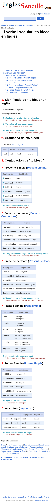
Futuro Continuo (41, 449)
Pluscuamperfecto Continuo (11, 449)
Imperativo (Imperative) (16, 92)
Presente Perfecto (21, 447)
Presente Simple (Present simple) (20, 78)
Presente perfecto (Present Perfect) (21, 85)
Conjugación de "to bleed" (14, 75)
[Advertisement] (32, 54)
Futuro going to (7, 451)
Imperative (26, 408)
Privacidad (38, 500)
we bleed (8, 192)
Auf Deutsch (45, 14)
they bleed (9, 200)
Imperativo (43, 451)
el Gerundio (14, 453)
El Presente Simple (16, 445)
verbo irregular (17, 144)
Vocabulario (32, 497)
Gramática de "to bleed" (14, 73)
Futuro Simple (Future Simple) (19, 90)
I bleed (8, 178)
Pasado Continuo (7, 447)
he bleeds (8, 187)
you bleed (9, 183)
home (3, 445)
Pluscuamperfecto (36, 447)
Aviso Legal (44, 500)
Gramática (22, 497)
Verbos (11, 26)
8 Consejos (5, 457)
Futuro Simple (28, 449)
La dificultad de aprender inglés (24, 457)
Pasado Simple (44, 445)
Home (3, 26)
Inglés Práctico (44, 497)
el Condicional (32, 451)
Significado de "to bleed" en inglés (18, 70)
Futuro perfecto (20, 451)
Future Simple (33, 363)
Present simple (36, 167)
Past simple (32, 305)
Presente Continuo (31, 445)
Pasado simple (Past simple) (18, 87)
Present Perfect (39, 261)
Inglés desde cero (9, 497)
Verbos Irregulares (24, 26)
